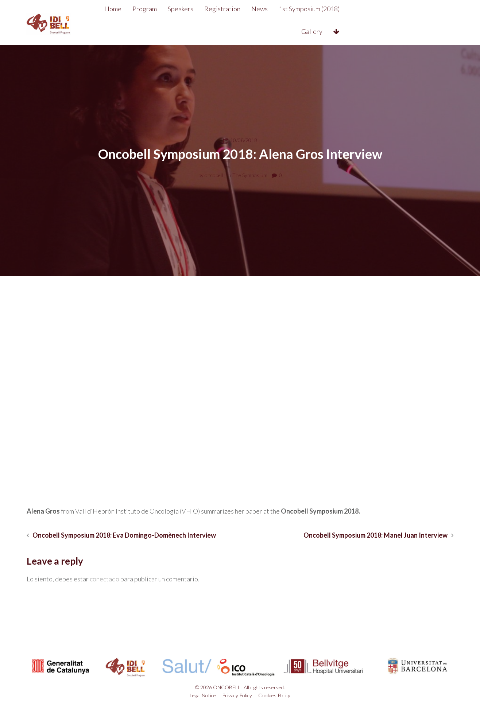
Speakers (201, 9)
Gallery (381, 9)
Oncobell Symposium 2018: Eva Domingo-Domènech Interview (124, 535)
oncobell (214, 175)
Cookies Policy (274, 695)
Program (165, 9)
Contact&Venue (369, 31)
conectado (104, 579)
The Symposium (249, 175)
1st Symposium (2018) (329, 9)
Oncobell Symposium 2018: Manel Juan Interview (375, 535)
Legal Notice (203, 695)
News (280, 9)
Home (133, 9)
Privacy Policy (237, 695)
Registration (243, 9)
